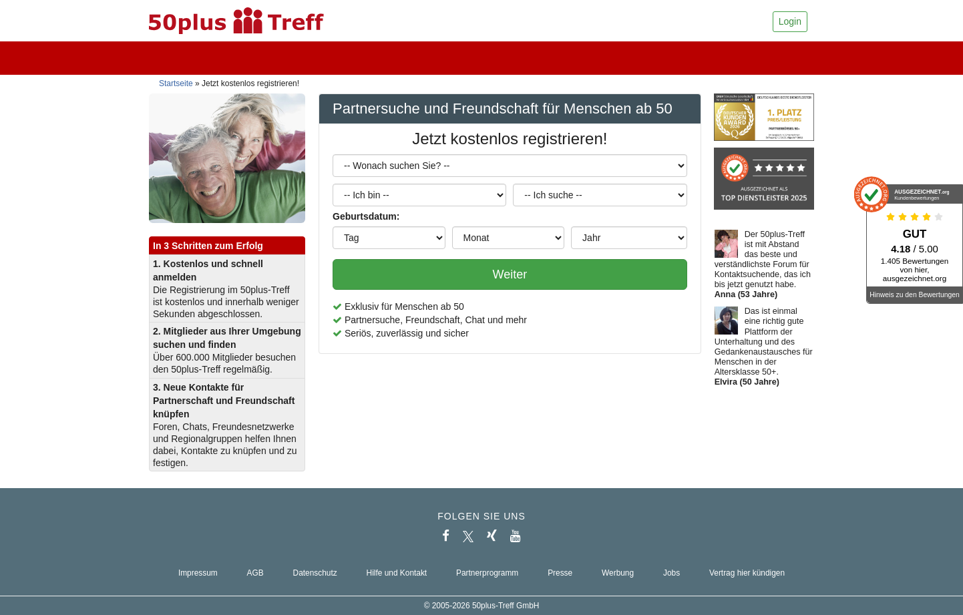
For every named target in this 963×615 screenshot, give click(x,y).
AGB (255, 573)
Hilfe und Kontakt (397, 573)
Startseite (176, 83)
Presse (560, 573)
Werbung (618, 573)
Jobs (671, 573)
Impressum (198, 573)
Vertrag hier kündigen (747, 573)
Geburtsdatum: (366, 216)
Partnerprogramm (487, 573)
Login (790, 21)
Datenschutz (315, 573)
